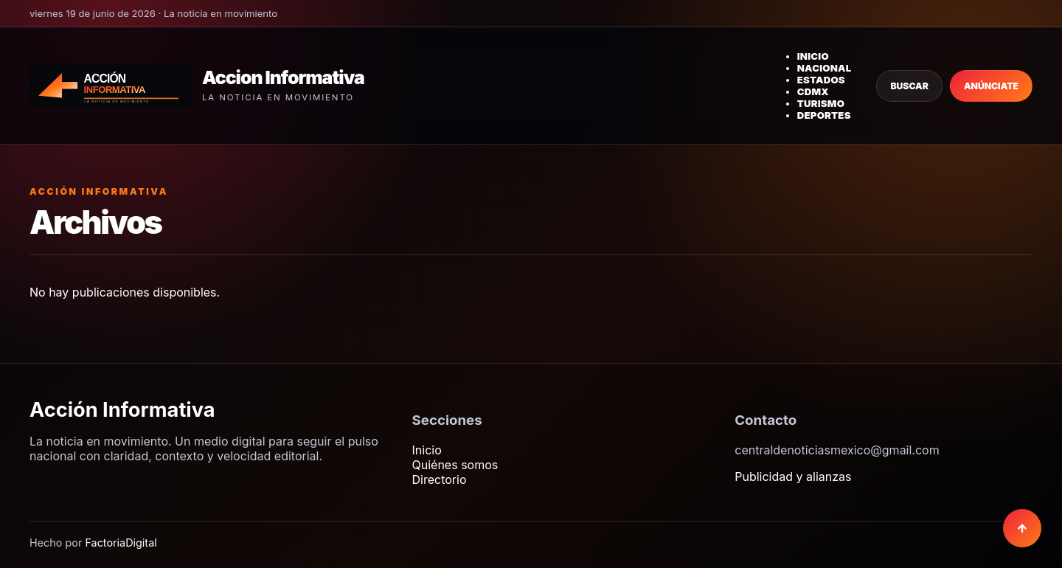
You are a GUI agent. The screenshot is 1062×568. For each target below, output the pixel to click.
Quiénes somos (455, 464)
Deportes (824, 115)
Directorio (439, 479)
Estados (821, 80)
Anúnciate (991, 85)
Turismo (820, 103)
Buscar (909, 85)
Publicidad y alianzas (793, 476)
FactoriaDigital (120, 542)
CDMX (813, 91)
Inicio (813, 56)
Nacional (824, 68)
